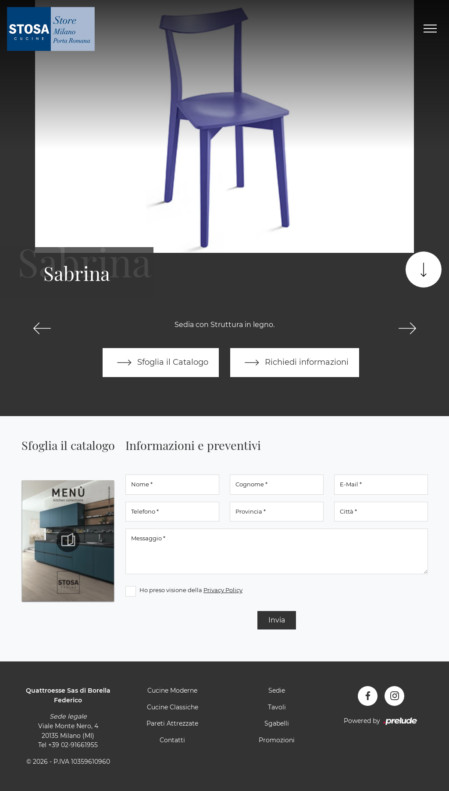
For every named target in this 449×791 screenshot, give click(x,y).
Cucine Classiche (172, 707)
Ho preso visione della (190, 589)
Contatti (172, 740)
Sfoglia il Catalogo (160, 363)
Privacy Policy (222, 589)
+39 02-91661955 (73, 745)
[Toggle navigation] (430, 29)
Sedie (276, 690)
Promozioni (277, 740)
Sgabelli (276, 723)
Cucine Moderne (172, 690)
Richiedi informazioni (295, 363)
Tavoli (277, 707)
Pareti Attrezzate (172, 723)
